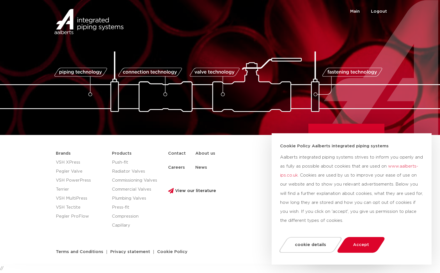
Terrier (62, 189)
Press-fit (120, 207)
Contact (177, 153)
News (201, 167)
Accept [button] (361, 245)
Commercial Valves (131, 189)
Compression (125, 216)
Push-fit (120, 162)
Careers (176, 167)
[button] (79, 252)
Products (122, 153)
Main (355, 11)
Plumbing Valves (129, 198)
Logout (379, 11)
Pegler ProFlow (72, 216)
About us (205, 153)
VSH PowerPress (73, 180)
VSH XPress (68, 162)
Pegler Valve (69, 171)
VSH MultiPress (71, 198)
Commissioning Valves (134, 180)
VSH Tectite (68, 207)
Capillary (121, 225)
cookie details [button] (310, 245)
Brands (63, 153)
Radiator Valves (128, 171)
